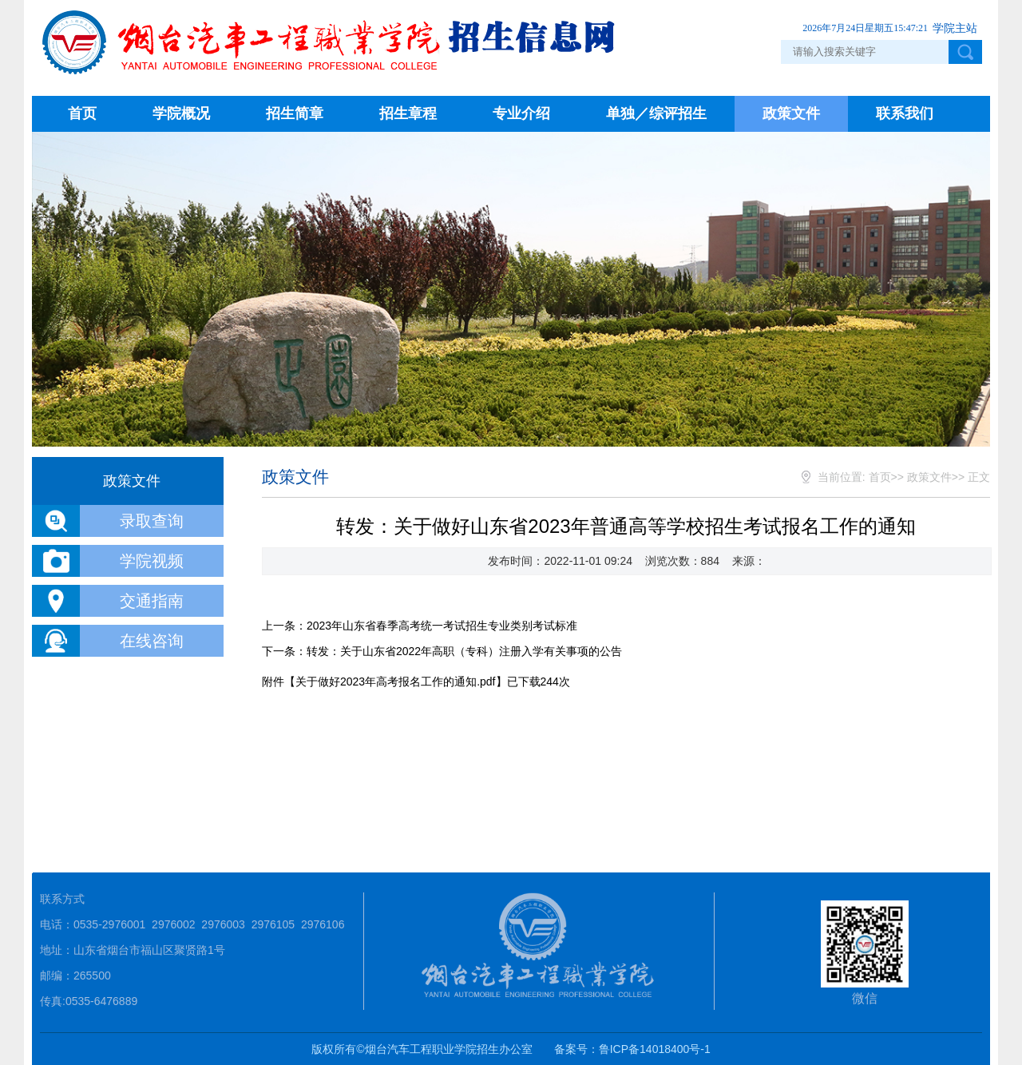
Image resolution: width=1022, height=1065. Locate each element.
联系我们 (904, 113)
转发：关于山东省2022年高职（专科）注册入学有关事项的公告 (464, 651)
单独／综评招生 (656, 113)
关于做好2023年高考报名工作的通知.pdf (395, 681)
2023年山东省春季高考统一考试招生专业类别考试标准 (442, 625)
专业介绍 (521, 113)
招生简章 (294, 113)
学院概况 (181, 113)
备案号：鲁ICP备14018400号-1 (632, 1049)
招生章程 (408, 113)
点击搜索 (965, 52)
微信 (865, 952)
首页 (82, 113)
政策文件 (791, 113)
